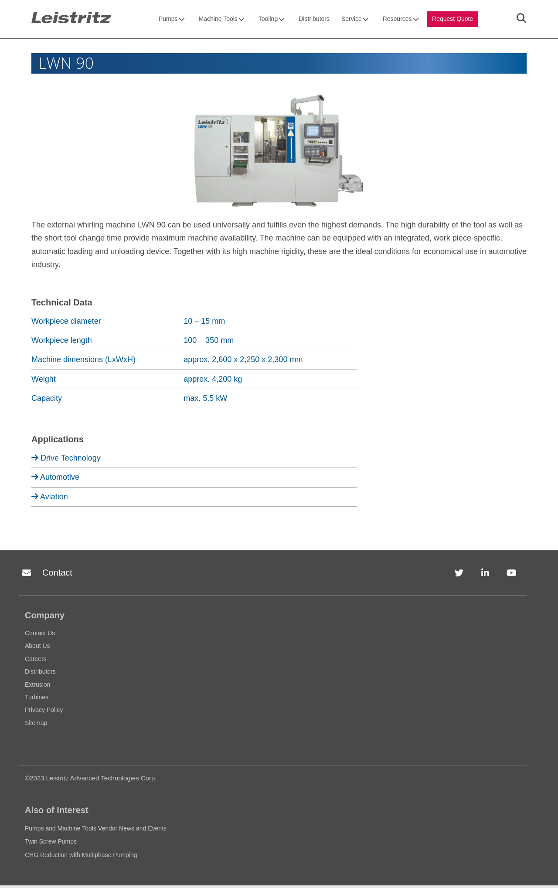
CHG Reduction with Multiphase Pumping (81, 857)
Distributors (314, 20)
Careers (36, 661)
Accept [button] (395, 877)
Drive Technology (66, 460)
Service (355, 20)
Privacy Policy (44, 712)
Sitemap (36, 725)
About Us (37, 648)
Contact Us (40, 635)
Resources (401, 20)
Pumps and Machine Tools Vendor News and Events (96, 830)
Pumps (172, 20)
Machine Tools (222, 20)
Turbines (36, 699)
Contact (45, 575)
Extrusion (37, 686)
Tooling (272, 20)
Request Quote (452, 20)
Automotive (55, 479)
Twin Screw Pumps (51, 844)
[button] (551, 874)
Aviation (49, 499)
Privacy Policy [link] (342, 877)
